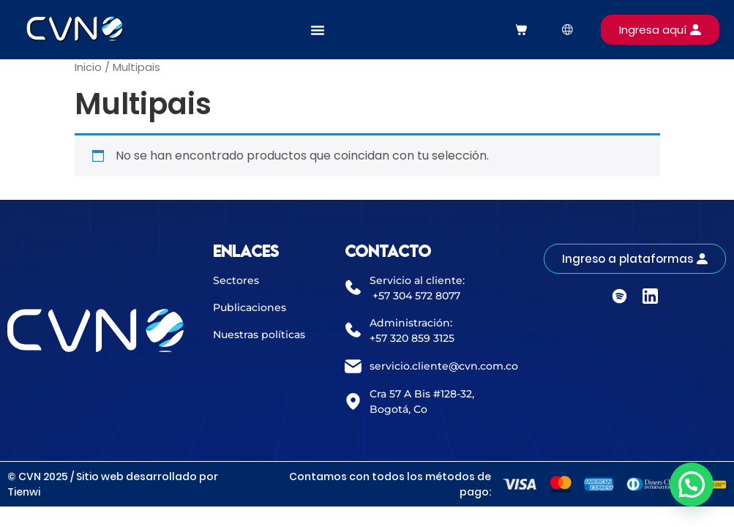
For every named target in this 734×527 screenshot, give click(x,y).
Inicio (88, 67)
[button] (692, 485)
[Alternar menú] (317, 30)
